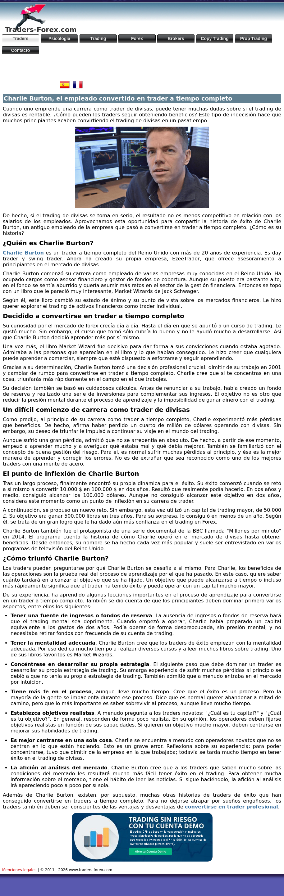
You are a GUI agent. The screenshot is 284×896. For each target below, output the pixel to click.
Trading (98, 38)
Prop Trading (253, 38)
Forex (137, 38)
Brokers (176, 38)
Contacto (20, 50)
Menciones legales (19, 870)
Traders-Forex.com (41, 30)
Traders (21, 38)
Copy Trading (214, 38)
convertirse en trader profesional (231, 807)
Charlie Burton (23, 253)
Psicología (59, 38)
